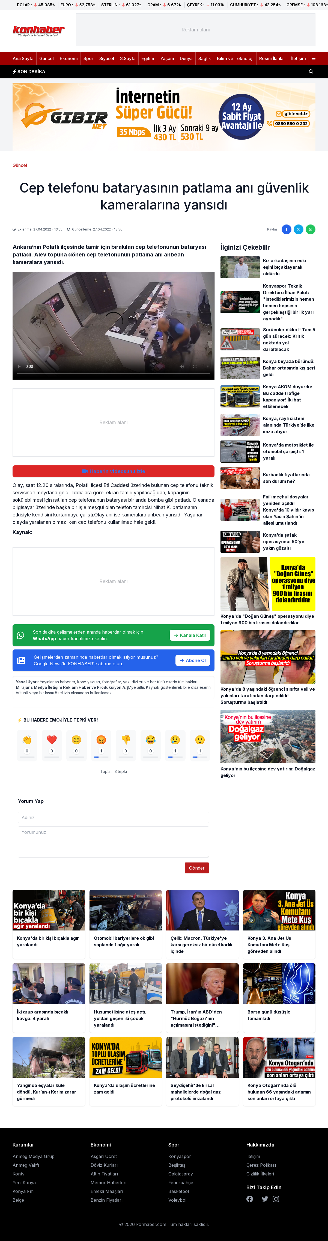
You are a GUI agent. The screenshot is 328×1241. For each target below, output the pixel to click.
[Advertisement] (195, 29)
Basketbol (178, 1191)
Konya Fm (23, 1191)
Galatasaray (180, 1174)
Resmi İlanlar (272, 58)
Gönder (197, 868)
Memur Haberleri (108, 1183)
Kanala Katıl (190, 635)
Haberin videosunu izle (113, 471)
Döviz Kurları (104, 1165)
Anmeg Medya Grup (34, 1156)
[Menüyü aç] (313, 58)
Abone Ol (193, 660)
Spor (88, 58)
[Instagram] (276, 1199)
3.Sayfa (128, 58)
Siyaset (106, 58)
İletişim (298, 58)
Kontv (19, 1174)
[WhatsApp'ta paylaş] (310, 229)
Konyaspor (179, 1156)
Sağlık (204, 58)
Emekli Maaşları (107, 1191)
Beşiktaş (176, 1165)
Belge (18, 1200)
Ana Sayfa (23, 58)
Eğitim (147, 58)
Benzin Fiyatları (107, 1200)
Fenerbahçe (180, 1183)
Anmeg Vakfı (26, 1165)
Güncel (46, 58)
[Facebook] (249, 1199)
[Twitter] (265, 1199)
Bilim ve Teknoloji (235, 58)
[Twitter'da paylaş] (298, 229)
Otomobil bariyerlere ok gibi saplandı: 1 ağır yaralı (109, 71)
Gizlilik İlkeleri (260, 1174)
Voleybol (177, 1200)
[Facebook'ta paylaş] (286, 229)
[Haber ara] (311, 71)
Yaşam (167, 58)
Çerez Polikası (261, 1165)
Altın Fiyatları (104, 1174)
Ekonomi (69, 58)
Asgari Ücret (104, 1156)
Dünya (186, 58)
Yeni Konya (24, 1183)
